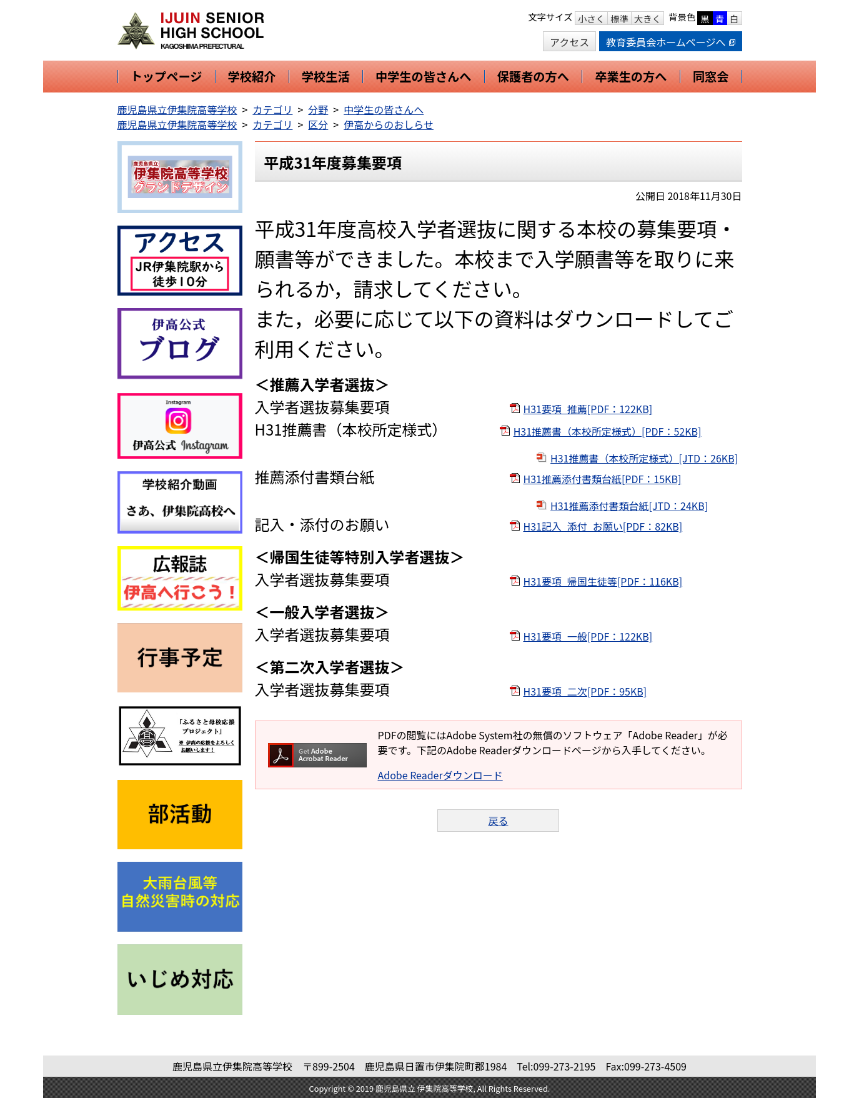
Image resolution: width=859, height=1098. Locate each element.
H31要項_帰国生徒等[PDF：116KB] (603, 581)
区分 (318, 124)
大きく (647, 18)
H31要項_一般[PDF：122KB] (588, 636)
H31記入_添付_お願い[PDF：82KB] (603, 526)
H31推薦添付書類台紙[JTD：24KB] (629, 505)
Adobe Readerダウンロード (440, 774)
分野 (318, 109)
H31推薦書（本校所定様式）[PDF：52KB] (608, 431)
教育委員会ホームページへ (670, 41)
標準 (619, 18)
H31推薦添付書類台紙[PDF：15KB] (603, 478)
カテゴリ (272, 109)
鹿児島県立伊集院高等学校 (177, 109)
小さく (591, 18)
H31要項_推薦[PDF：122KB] (588, 408)
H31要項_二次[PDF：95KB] (585, 691)
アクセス (569, 41)
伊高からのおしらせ (389, 124)
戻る (498, 820)
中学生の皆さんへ (384, 109)
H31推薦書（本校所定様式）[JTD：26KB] (644, 458)
